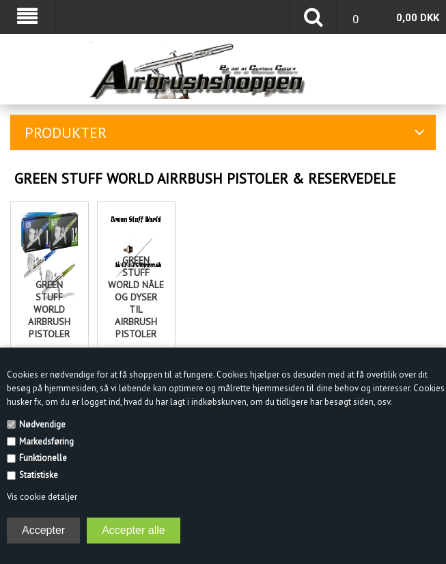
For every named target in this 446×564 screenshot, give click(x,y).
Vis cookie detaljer (42, 497)
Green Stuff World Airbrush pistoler (49, 309)
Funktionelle (43, 458)
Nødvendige (42, 424)
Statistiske (38, 475)
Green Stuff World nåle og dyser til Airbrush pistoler (136, 297)
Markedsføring (46, 441)
